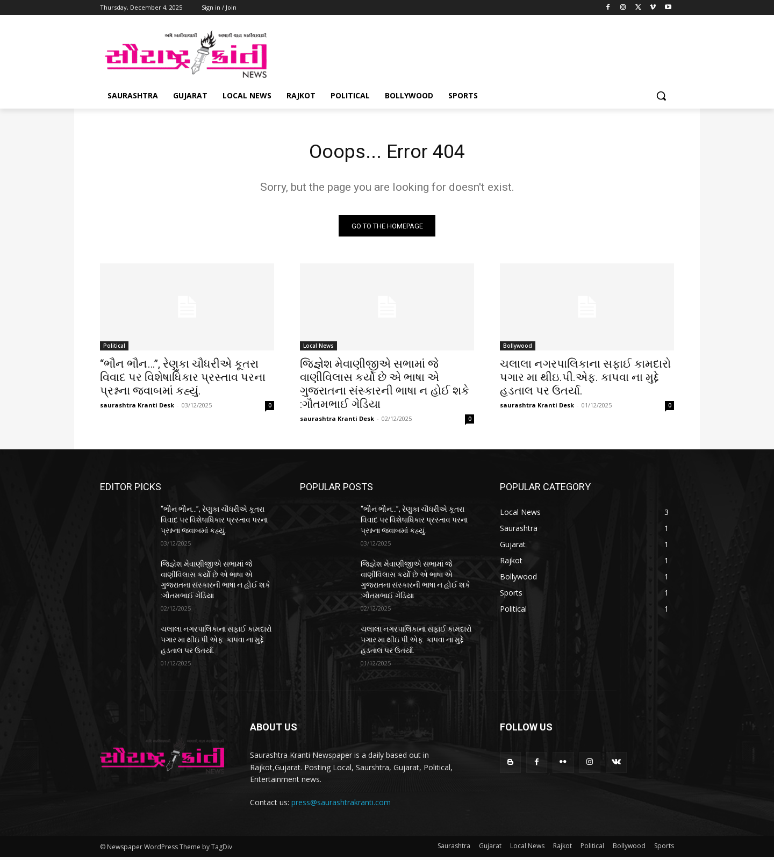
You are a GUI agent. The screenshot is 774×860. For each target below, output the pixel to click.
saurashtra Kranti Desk (137, 408)
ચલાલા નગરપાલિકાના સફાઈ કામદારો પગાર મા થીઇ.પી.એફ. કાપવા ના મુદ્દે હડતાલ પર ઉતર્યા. (585, 380)
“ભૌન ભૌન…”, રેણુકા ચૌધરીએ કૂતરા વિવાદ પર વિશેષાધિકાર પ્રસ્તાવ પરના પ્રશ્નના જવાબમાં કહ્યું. (183, 380)
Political (114, 349)
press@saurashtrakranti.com (341, 805)
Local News (318, 349)
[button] (661, 96)
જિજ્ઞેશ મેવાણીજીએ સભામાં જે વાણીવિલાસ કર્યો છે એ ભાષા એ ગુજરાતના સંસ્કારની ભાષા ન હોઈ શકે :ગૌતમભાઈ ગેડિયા (384, 387)
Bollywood (517, 349)
